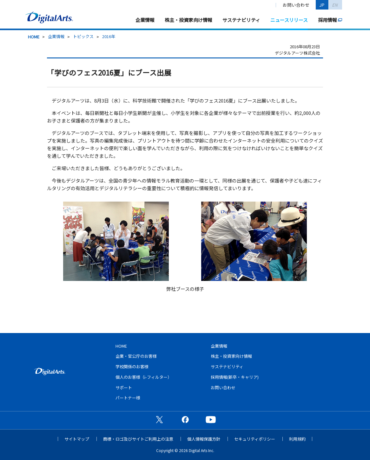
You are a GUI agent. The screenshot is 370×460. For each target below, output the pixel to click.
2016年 (108, 36)
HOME (33, 37)
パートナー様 (128, 398)
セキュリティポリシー (254, 439)
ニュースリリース (289, 20)
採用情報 (327, 20)
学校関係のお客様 (132, 366)
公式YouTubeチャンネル (211, 419)
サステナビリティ (241, 20)
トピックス (83, 36)
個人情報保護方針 (203, 439)
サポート (124, 387)
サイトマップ (76, 439)
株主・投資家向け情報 (188, 20)
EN (335, 5)
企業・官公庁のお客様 (136, 356)
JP (322, 5)
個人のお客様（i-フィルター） (144, 377)
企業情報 (145, 20)
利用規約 (297, 439)
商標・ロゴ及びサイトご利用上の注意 (138, 439)
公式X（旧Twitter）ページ (159, 419)
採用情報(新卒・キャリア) (235, 377)
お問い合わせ (296, 5)
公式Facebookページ (185, 419)
